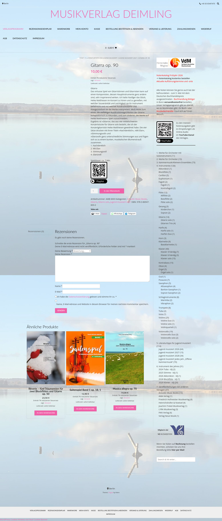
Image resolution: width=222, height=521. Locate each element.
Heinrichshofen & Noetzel (171, 402)
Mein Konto (82, 29)
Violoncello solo (168, 337)
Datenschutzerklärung (79, 296)
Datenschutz (20, 38)
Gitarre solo (103, 202)
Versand (97, 80)
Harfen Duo (166, 234)
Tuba (161, 311)
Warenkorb (63, 29)
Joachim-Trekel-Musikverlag (171, 406)
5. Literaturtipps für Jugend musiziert (101, 58)
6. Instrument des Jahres (168, 366)
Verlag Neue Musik (167, 416)
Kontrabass (164, 262)
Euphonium (164, 178)
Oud (161, 276)
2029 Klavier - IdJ (166, 382)
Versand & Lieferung (160, 29)
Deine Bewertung (64, 251)
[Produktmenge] (94, 190)
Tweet (104, 213)
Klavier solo (166, 258)
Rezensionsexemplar (40, 29)
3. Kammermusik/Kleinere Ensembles (174, 162)
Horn (161, 238)
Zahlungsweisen (186, 29)
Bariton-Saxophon (169, 289)
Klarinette (163, 241)
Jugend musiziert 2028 (169, 355)
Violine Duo (166, 320)
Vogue (110, 492)
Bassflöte (165, 198)
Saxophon (163, 283)
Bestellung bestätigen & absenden (124, 29)
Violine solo (166, 324)
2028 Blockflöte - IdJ (168, 379)
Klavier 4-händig (168, 251)
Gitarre (94, 202)
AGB (5, 38)
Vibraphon (166, 303)
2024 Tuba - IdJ (165, 369)
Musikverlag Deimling (111, 14)
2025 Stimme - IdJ (167, 372)
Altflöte (164, 195)
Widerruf (206, 29)
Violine (162, 317)
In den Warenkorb (112, 191)
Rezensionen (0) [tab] (36, 231)
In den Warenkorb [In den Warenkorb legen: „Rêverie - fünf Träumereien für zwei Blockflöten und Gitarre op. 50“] (46, 413)
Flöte (161, 192)
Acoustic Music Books (137, 199)
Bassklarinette (167, 244)
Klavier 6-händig (168, 255)
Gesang (162, 206)
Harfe (161, 227)
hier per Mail (178, 449)
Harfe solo (165, 230)
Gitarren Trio (167, 223)
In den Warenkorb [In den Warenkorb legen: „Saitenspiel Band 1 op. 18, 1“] (85, 409)
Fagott (162, 182)
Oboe (161, 266)
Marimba (165, 300)
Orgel (161, 269)
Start (81, 58)
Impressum (38, 38)
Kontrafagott (167, 188)
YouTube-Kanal (186, 135)
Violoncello (164, 331)
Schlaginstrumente (167, 297)
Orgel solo (165, 272)
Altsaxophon (167, 286)
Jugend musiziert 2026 (169, 349)
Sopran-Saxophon (169, 292)
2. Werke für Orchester (167, 159)
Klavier (162, 248)
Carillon (162, 175)
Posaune (163, 280)
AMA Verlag (164, 396)
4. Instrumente (163, 165)
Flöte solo (165, 202)
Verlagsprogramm (13, 29)
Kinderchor (166, 209)
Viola (161, 314)
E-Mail (58, 291)
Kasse (97, 29)
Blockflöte (163, 172)
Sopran (164, 212)
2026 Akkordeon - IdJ (168, 376)
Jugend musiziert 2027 (128, 58)
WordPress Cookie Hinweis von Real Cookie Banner (23, 519)
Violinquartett (167, 327)
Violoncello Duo (168, 334)
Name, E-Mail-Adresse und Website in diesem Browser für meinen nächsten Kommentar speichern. (102, 304)
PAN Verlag (164, 412)
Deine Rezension (63, 254)
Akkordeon (164, 168)
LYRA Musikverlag (167, 409)
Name (58, 286)
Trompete (163, 307)
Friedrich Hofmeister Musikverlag (174, 399)
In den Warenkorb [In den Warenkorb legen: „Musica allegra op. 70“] (125, 407)
